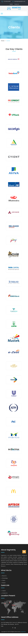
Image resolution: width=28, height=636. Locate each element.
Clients (3, 580)
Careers (11, 4)
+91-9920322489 (7, 1)
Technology (5, 578)
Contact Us (16, 4)
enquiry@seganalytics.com (19, 1)
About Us (4, 576)
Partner (4, 583)
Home (2, 41)
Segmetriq (23, 632)
